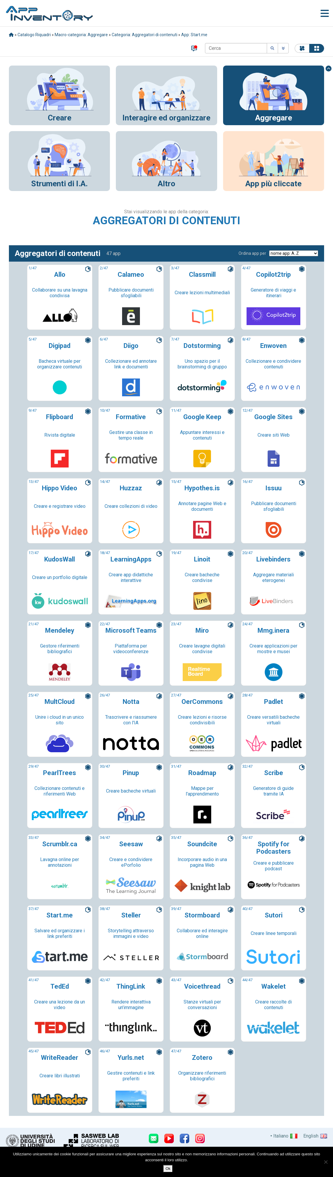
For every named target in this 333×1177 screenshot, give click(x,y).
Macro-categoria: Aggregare (81, 34)
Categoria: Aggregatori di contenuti (144, 34)
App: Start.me (194, 34)
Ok (168, 1168)
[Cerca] (236, 48)
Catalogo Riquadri (34, 34)
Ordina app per (252, 253)
